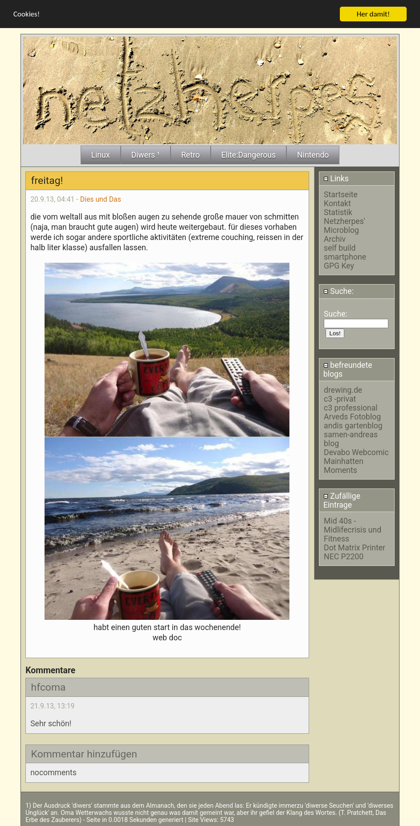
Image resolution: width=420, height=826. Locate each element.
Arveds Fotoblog (352, 416)
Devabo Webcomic (356, 452)
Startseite (341, 194)
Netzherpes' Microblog (344, 225)
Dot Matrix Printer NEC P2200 (354, 551)
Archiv (335, 238)
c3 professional (350, 407)
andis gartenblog (353, 425)
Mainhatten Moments (343, 465)
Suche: (338, 290)
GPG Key (339, 265)
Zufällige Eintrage (341, 500)
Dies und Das (100, 199)
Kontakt (337, 203)
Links (336, 177)
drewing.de (343, 389)
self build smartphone (345, 252)
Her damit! (373, 13)
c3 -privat (340, 398)
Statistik (338, 212)
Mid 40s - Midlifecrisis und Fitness (352, 529)
